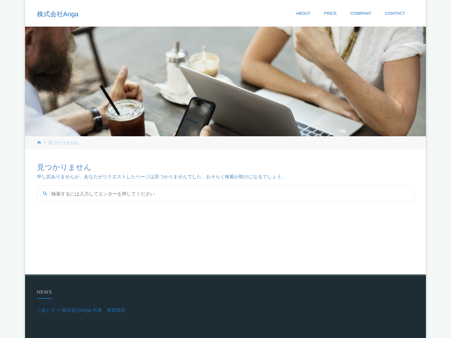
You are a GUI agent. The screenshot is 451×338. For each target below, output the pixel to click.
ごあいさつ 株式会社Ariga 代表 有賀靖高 (81, 310)
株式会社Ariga (58, 13)
